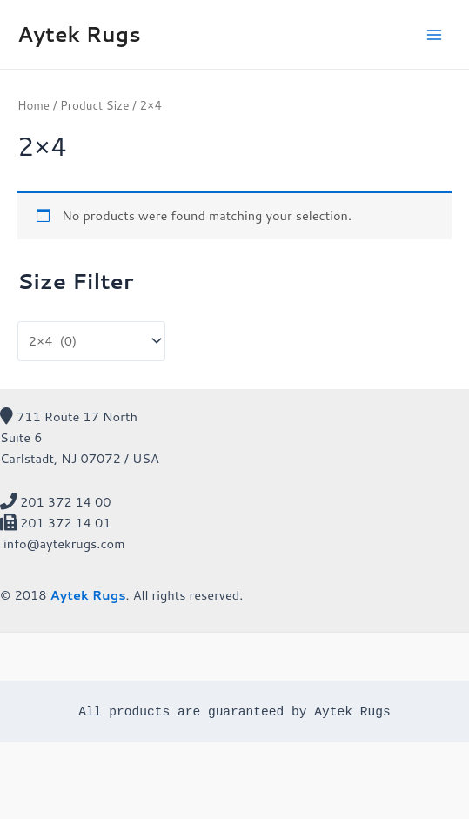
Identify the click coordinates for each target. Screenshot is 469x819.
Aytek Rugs (79, 34)
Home (33, 105)
